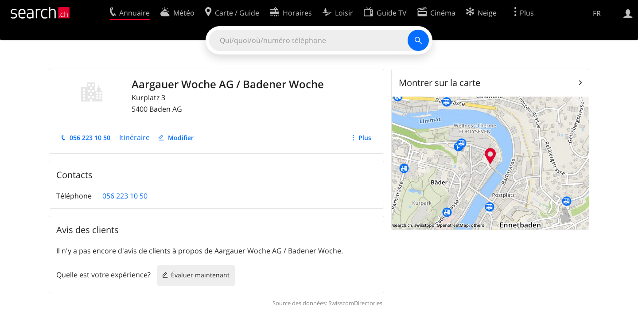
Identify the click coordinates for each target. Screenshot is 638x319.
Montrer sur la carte (439, 83)
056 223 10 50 (90, 137)
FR (597, 13)
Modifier (181, 137)
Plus (364, 137)
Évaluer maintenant (200, 275)
